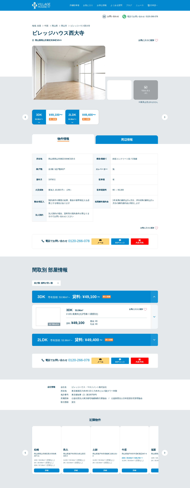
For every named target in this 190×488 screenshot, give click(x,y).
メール (100, 243)
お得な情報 (102, 5)
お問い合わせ (113, 16)
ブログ (129, 5)
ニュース (140, 5)
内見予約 (140, 243)
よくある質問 (116, 5)
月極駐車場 (74, 5)
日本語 (153, 5)
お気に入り (88, 5)
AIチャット (120, 243)
